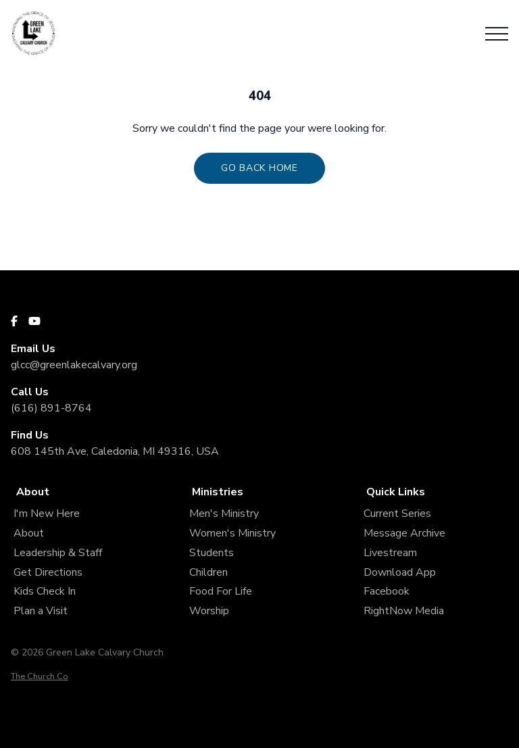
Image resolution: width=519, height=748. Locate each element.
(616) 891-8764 (51, 408)
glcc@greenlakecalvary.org (74, 364)
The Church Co (39, 676)
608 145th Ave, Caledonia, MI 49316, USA (115, 451)
